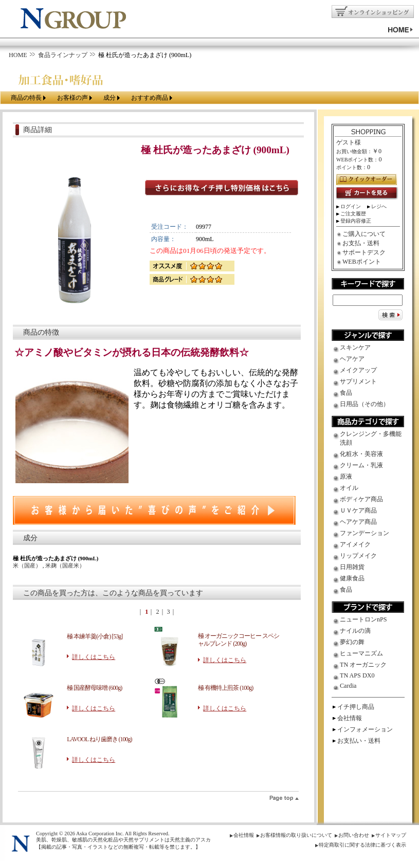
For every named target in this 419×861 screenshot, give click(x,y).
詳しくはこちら (93, 657)
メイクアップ (358, 370)
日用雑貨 (352, 567)
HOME (18, 55)
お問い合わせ (353, 835)
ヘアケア (352, 358)
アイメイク (355, 544)
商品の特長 (26, 97)
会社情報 (349, 718)
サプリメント (358, 381)
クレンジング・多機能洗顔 (371, 438)
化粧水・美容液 (361, 453)
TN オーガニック (363, 664)
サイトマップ (390, 835)
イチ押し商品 (355, 706)
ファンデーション (364, 533)
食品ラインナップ (62, 55)
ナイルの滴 (355, 630)
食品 (346, 392)
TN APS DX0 (357, 675)
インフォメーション (365, 729)
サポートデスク (364, 252)
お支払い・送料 (358, 740)
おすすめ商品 (149, 97)
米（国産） (28, 565)
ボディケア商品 (361, 499)
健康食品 (352, 578)
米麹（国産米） (65, 565)
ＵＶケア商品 (358, 510)
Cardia (348, 685)
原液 (346, 476)
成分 (109, 97)
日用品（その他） (364, 404)
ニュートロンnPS (363, 619)
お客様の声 (72, 97)
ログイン (350, 206)
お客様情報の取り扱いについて (296, 835)
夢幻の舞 (352, 642)
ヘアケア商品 (358, 521)
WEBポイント (361, 262)
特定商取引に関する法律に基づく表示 (362, 845)
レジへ (379, 206)
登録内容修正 (355, 221)
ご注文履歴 (353, 213)
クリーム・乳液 (361, 465)
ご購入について (364, 234)
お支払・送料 (360, 243)
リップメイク (358, 555)
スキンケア (355, 347)
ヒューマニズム (361, 653)
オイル (349, 487)
